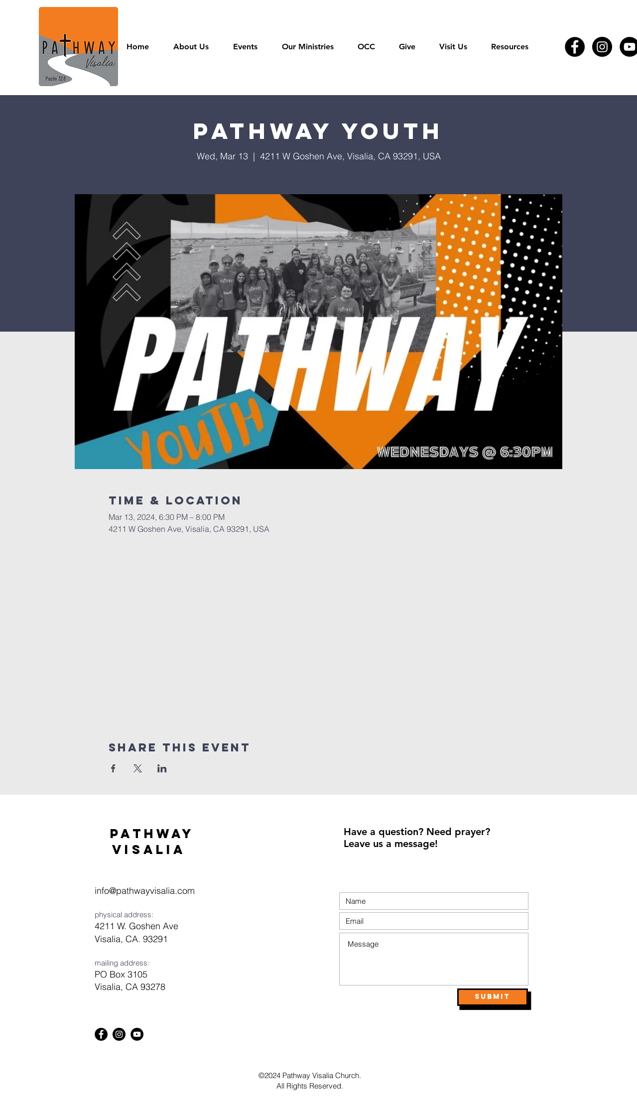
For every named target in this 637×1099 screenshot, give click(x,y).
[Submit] (492, 997)
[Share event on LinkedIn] (162, 768)
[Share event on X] (137, 768)
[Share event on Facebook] (113, 768)
